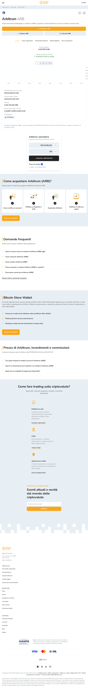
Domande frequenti (41, 41)
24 (38, 63)
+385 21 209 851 (6, 560)
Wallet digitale (54, 41)
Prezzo (17, 41)
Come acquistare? (27, 41)
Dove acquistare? (67, 41)
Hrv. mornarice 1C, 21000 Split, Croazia (9, 556)
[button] (44, 251)
